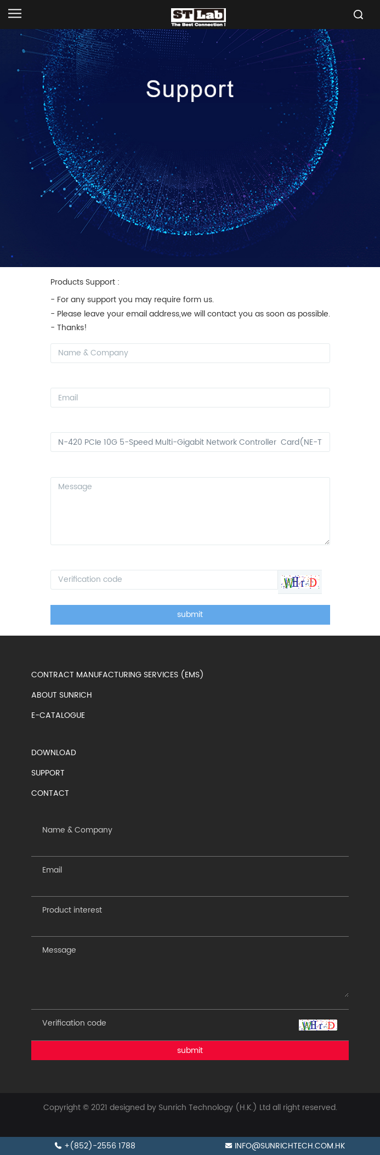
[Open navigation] (14, 13)
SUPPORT (48, 773)
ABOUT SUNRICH (61, 695)
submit (190, 614)
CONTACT (50, 793)
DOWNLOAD (53, 752)
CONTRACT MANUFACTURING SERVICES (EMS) (117, 675)
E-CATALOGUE (58, 715)
